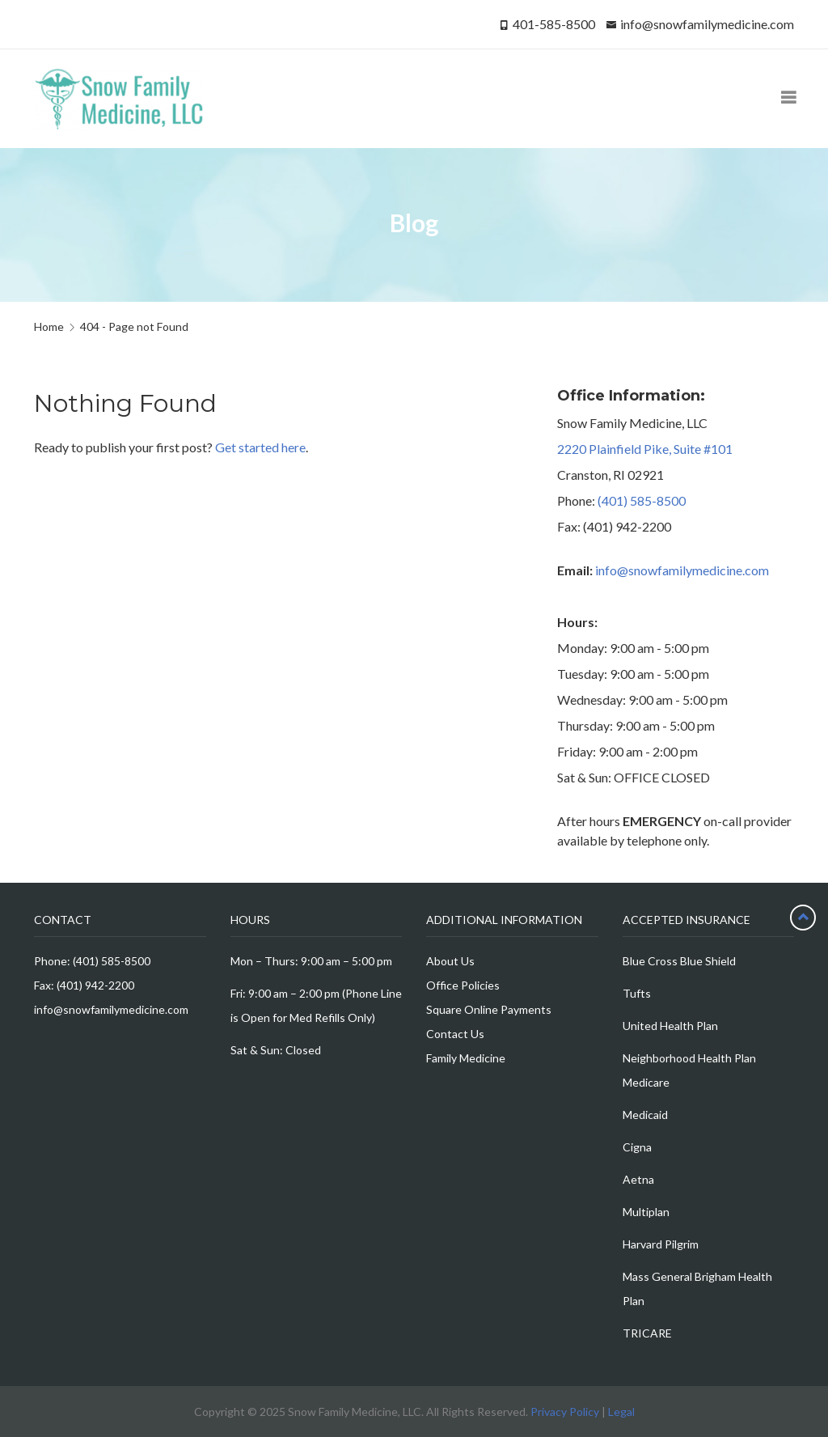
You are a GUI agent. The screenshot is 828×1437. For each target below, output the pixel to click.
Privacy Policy (564, 1411)
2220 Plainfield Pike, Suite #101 (645, 448)
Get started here (260, 447)
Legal (621, 1411)
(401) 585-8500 (642, 500)
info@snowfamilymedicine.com (707, 24)
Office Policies (463, 985)
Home (49, 326)
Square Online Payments (488, 1009)
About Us (450, 961)
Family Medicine (465, 1058)
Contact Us (455, 1034)
